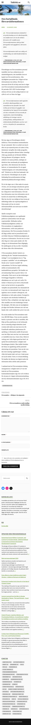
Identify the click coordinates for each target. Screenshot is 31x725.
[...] (28, 554)
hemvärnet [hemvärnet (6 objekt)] (6, 676)
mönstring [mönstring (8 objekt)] (19, 686)
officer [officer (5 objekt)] (6, 691)
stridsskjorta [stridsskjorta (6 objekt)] (22, 701)
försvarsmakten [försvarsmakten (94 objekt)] (8, 674)
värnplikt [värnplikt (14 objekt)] (7, 713)
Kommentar (6, 416)
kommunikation (7, 385)
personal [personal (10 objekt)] (6, 694)
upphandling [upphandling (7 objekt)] (24, 708)
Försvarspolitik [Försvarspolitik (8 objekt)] (22, 674)
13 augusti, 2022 (12, 27)
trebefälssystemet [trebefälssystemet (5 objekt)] (18, 706)
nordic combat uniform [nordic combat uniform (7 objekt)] (16, 689)
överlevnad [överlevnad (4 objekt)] (17, 713)
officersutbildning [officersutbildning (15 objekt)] (17, 691)
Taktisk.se (16, 2)
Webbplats (5, 450)
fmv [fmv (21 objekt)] (5, 666)
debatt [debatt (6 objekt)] (5, 664)
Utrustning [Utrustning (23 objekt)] (17, 711)
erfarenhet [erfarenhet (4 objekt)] (14, 664)
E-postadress (6, 442)
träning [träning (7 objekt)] (6, 708)
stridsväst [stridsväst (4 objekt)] (21, 703)
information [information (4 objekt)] (17, 676)
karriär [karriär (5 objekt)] (6, 679)
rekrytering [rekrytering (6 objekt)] (23, 696)
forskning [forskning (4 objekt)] (13, 666)
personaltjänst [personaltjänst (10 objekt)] (17, 694)
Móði (3, 27)
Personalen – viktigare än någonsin (13, 395)
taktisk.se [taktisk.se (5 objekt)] (6, 706)
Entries (5, 526)
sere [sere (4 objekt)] (14, 699)
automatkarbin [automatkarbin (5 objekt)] (18, 662)
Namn (4, 434)
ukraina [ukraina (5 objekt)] (14, 708)
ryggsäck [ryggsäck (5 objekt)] (6, 699)
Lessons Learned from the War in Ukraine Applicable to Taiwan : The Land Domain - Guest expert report (15, 598)
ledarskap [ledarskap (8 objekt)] (6, 684)
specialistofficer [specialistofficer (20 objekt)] (9, 701)
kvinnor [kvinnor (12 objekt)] (17, 681)
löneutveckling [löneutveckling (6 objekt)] (8, 686)
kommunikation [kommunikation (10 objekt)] (16, 679)
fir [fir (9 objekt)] (22, 664)
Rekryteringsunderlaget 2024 (10, 558)
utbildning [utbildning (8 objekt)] (7, 711)
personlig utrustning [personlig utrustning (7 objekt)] (10, 696)
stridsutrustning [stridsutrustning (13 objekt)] (9, 703)
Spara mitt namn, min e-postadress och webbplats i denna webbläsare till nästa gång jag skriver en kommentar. (15, 460)
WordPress (18, 721)
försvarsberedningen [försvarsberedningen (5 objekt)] (10, 671)
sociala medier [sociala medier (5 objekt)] (23, 699)
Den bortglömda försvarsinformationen (13, 20)
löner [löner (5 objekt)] (14, 684)
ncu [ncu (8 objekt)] (4, 689)
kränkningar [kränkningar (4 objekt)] (7, 681)
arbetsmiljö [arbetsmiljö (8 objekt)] (7, 662)
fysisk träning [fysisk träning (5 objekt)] (8, 669)
